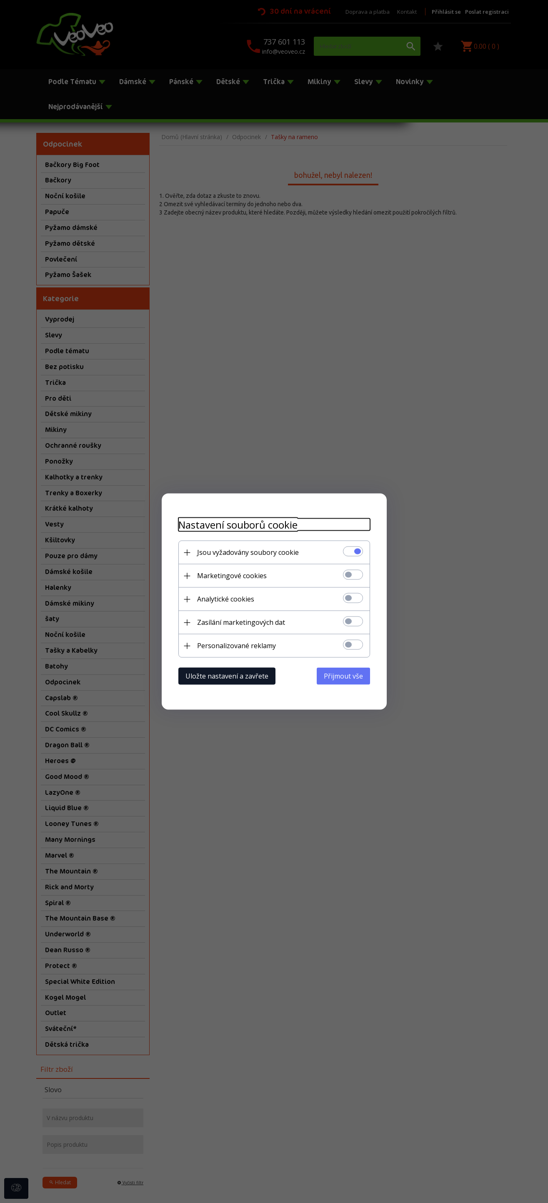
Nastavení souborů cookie (238, 525)
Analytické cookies (225, 599)
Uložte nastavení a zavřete (226, 676)
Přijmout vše (343, 676)
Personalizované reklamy (236, 645)
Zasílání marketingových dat (241, 622)
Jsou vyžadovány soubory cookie (248, 552)
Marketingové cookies (232, 575)
